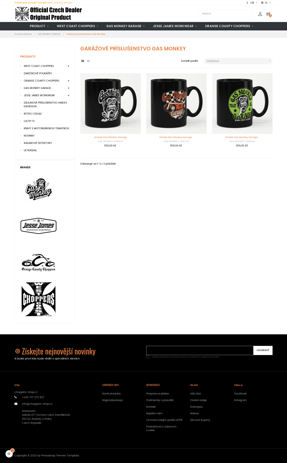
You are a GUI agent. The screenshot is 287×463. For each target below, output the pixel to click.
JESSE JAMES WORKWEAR (39, 95)
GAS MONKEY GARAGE (37, 88)
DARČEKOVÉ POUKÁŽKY (38, 73)
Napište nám (154, 413)
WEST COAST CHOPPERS (39, 66)
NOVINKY (29, 136)
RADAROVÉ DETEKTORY (38, 143)
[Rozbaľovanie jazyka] (266, 2)
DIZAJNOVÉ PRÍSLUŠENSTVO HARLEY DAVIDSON (45, 105)
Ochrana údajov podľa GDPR (164, 420)
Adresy (194, 413)
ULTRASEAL (30, 150)
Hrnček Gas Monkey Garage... (176, 137)
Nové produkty (111, 393)
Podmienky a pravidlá (159, 400)
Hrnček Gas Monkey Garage (110, 137)
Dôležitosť (240, 61)
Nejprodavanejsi (112, 400)
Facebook (240, 393)
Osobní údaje (198, 400)
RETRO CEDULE (33, 114)
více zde (213, 357)
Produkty (28, 56)
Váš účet (195, 393)
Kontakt (151, 407)
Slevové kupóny (200, 420)
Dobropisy (196, 407)
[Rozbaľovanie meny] (251, 2)
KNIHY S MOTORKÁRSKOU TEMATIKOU (46, 128)
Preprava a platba (157, 393)
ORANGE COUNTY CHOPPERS (41, 81)
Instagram (240, 400)
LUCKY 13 (29, 121)
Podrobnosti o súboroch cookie (161, 428)
